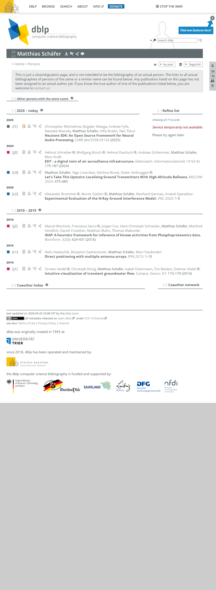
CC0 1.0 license (94, 318)
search (66, 6)
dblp (33, 6)
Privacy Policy (47, 323)
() (167, 161)
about (82, 6)
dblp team (72, 313)
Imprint (64, 323)
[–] (160, 110)
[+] (14, 98)
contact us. (42, 88)
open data (64, 318)
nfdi (96, 6)
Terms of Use (26, 323)
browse (48, 6)
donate (116, 6)
